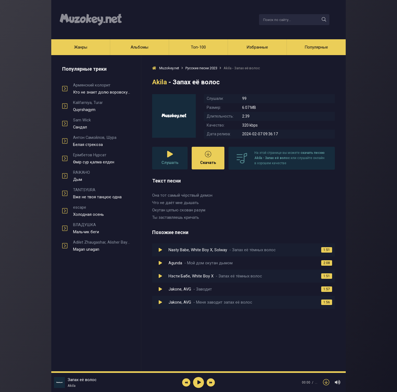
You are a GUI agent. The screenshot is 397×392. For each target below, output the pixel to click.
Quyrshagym (101, 106)
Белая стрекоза (101, 141)
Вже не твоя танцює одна (101, 193)
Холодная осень (101, 211)
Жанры (80, 47)
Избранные (257, 47)
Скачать (208, 158)
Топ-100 (198, 47)
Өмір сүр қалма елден (101, 158)
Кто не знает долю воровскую (101, 89)
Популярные (316, 47)
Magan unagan (101, 246)
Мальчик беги (101, 228)
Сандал (101, 124)
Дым (101, 176)
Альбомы (139, 47)
